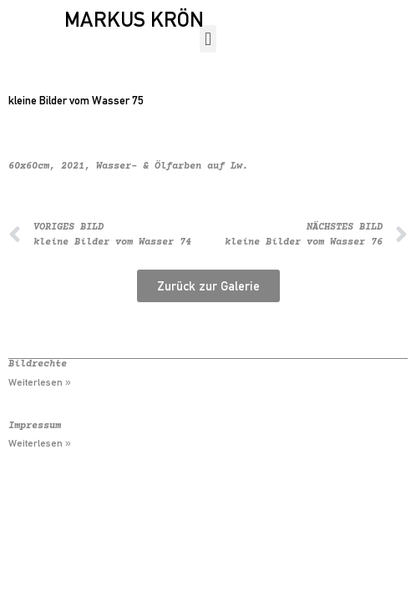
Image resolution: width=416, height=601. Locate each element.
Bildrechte (37, 364)
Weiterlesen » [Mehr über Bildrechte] (39, 382)
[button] (208, 39)
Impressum (34, 426)
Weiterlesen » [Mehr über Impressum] (39, 443)
